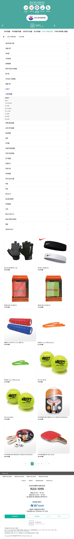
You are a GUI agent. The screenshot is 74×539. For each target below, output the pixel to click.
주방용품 (8, 174)
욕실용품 (8, 133)
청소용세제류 (9, 199)
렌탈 (6, 224)
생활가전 (8, 84)
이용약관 (30, 480)
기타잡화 (8, 59)
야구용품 (7, 114)
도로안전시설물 (27, 31)
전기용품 (8, 158)
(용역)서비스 (9, 229)
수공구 (7, 89)
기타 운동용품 (8, 103)
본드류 (7, 74)
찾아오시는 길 (49, 480)
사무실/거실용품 (10, 79)
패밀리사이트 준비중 (7, 476)
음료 (6, 138)
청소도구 (8, 194)
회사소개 (24, 480)
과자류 (7, 53)
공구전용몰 (37, 31)
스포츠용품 (21, 36)
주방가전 (8, 169)
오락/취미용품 (9, 128)
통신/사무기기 (9, 214)
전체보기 (7, 98)
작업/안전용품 (9, 153)
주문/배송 (37, 516)
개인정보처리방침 (39, 480)
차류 (6, 184)
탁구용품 (7, 106)
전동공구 (8, 163)
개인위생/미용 (9, 43)
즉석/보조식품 (9, 179)
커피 (6, 209)
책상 (6, 189)
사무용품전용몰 (16, 31)
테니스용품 (7, 111)
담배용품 (8, 64)
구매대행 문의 (15, 516)
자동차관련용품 (10, 148)
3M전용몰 (7, 31)
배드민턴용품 (8, 108)
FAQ (59, 516)
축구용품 (7, 116)
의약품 (7, 143)
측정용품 (8, 204)
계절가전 (8, 48)
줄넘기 (6, 100)
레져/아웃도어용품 (11, 69)
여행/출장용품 (9, 123)
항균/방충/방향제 (10, 219)
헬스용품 (7, 119)
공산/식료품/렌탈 (47, 31)
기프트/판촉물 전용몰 (61, 31)
